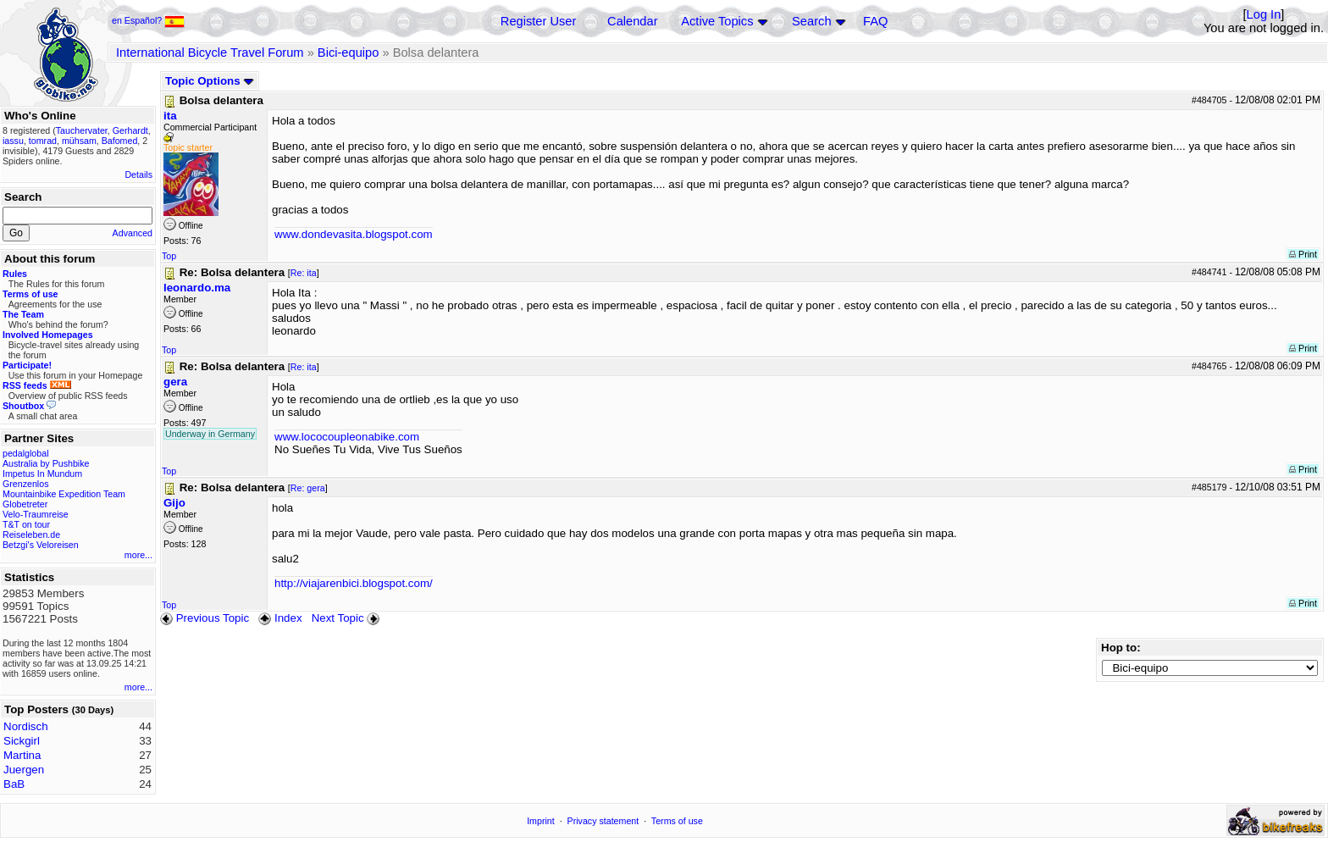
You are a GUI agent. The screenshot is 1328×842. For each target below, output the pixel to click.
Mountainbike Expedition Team (64, 494)
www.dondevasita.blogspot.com (353, 234)
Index (280, 618)
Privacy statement (603, 821)
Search (811, 21)
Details (138, 174)
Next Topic (347, 618)
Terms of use (677, 821)
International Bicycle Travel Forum (210, 52)
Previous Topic (204, 618)
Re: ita (303, 273)
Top (169, 256)
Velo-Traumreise (36, 514)
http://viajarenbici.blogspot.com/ (353, 583)
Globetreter (25, 504)
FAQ (875, 21)
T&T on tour (26, 524)
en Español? (148, 20)
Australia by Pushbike (46, 463)
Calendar (632, 21)
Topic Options (209, 81)
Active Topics (717, 21)
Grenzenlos (26, 484)
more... (138, 555)
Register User (539, 21)
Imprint (541, 821)
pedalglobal (26, 453)
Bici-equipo (348, 52)
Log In (1264, 14)
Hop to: (1121, 647)
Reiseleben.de (31, 534)
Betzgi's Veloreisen (41, 545)
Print (1303, 254)
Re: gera (307, 488)
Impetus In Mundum (42, 473)
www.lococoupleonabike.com (346, 436)
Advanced (132, 233)
